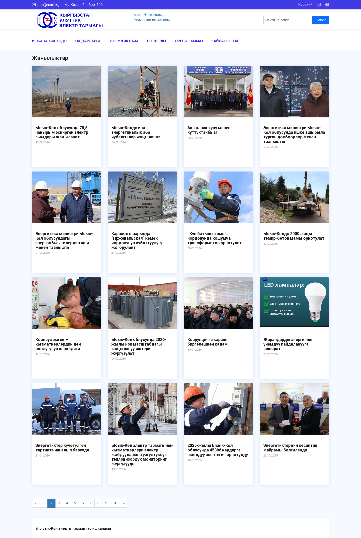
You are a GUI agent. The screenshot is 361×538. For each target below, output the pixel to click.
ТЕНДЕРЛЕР (156, 41)
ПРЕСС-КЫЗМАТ (189, 41)
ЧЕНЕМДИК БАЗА (123, 41)
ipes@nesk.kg (48, 5)
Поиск (321, 20)
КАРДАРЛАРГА (87, 41)
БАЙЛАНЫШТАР (225, 41)
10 (115, 503)
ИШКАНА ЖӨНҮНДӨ (49, 41)
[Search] (287, 20)
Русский (305, 4)
